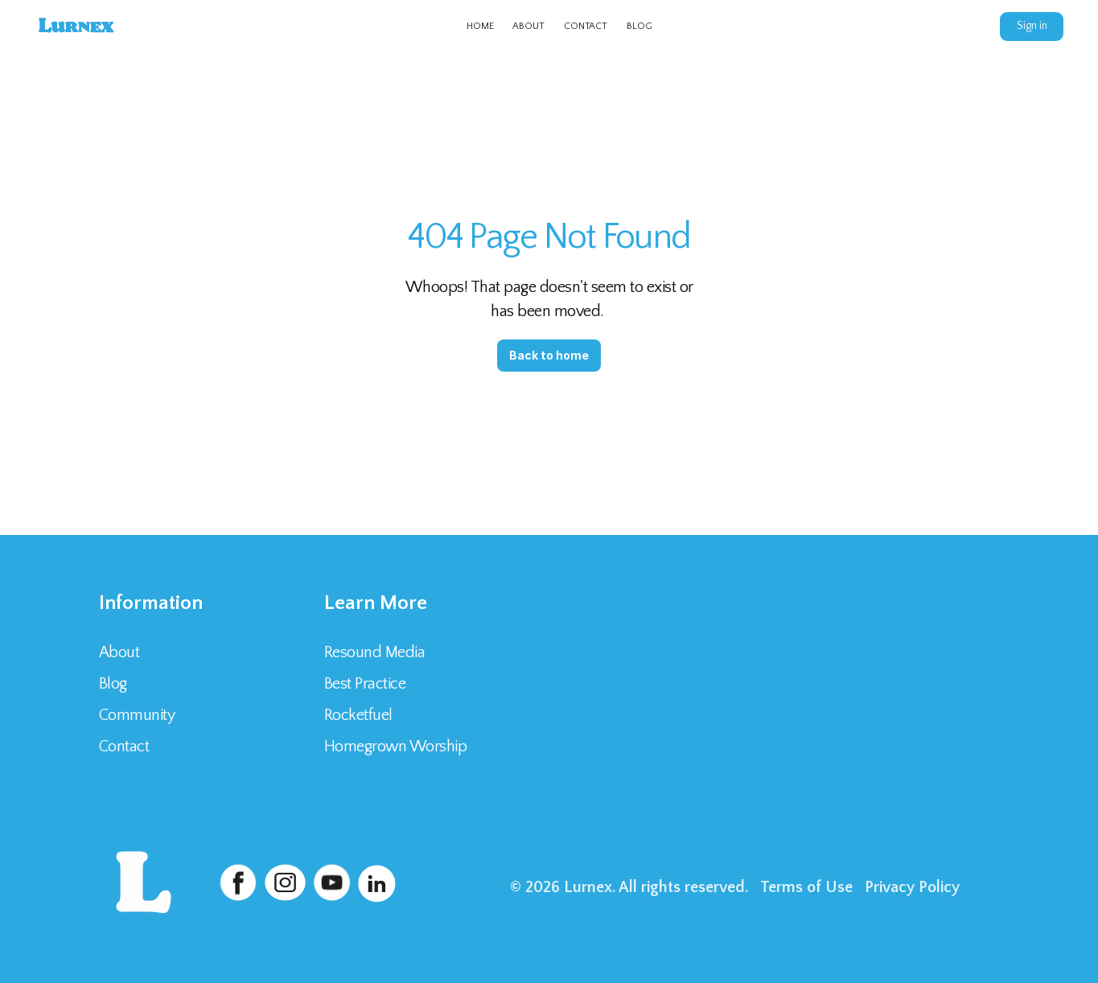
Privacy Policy (912, 887)
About (119, 652)
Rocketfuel (358, 715)
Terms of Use (806, 887)
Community (137, 715)
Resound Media (375, 652)
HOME (480, 26)
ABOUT (528, 26)
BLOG (639, 26)
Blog (113, 684)
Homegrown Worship (395, 746)
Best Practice (365, 684)
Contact (126, 746)
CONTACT (585, 26)
